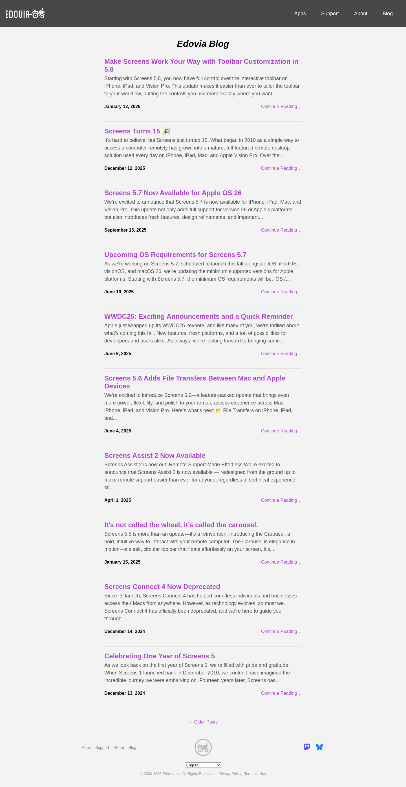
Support (330, 13)
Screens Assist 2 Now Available (155, 455)
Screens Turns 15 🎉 (137, 131)
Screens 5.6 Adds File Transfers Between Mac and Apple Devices (194, 382)
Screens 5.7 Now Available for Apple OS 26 (173, 193)
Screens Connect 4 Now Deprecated (162, 586)
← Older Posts (203, 722)
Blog (388, 13)
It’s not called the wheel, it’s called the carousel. (181, 525)
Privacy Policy (230, 773)
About (360, 13)
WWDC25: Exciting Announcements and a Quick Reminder (198, 316)
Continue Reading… (281, 106)
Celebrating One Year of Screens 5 (159, 656)
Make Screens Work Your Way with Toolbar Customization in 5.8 (201, 65)
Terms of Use (255, 773)
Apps (300, 13)
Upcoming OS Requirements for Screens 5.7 (175, 254)
